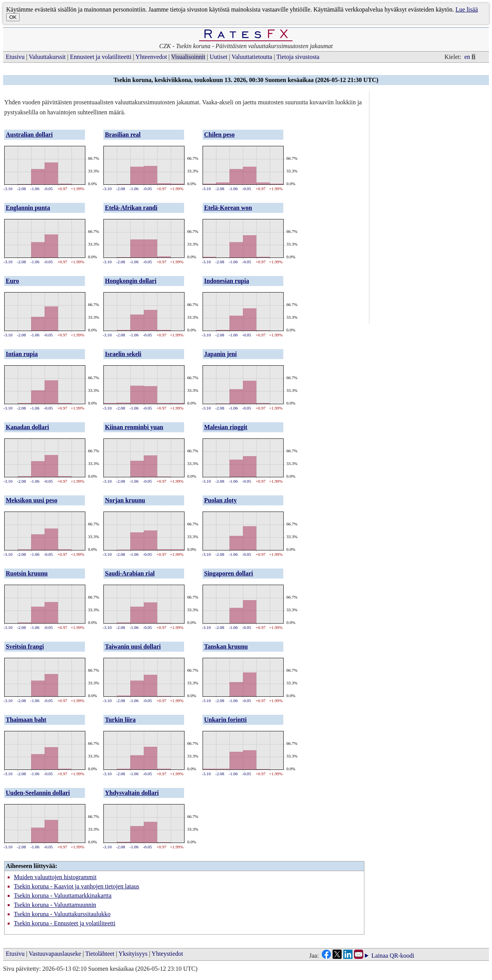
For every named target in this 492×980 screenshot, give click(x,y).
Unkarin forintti (225, 719)
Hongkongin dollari (130, 281)
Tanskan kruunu (226, 646)
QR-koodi (402, 955)
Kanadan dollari (27, 427)
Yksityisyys (133, 953)
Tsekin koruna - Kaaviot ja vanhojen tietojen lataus (76, 886)
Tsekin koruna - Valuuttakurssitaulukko (62, 914)
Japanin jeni (220, 354)
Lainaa (379, 956)
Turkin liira (120, 719)
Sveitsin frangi (25, 646)
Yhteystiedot (167, 953)
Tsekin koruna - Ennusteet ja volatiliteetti (64, 923)
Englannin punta (28, 207)
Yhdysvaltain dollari (132, 792)
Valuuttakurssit (47, 57)
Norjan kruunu (125, 500)
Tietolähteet (100, 953)
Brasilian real (123, 134)
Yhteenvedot (151, 57)
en (467, 57)
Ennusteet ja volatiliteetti (100, 57)
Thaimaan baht (26, 719)
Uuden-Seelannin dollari (38, 792)
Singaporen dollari (228, 573)
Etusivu (15, 57)
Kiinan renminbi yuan (134, 427)
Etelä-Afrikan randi (131, 207)
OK (13, 17)
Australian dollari (29, 134)
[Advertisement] (430, 206)
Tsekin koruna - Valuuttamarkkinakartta (62, 895)
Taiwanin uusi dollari (133, 646)
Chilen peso (219, 134)
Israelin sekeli (123, 354)
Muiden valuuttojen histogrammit (55, 877)
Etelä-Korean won (228, 207)
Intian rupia (22, 354)
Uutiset (218, 57)
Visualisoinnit (188, 57)
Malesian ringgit (225, 427)
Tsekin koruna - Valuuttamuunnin (55, 904)
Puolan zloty (220, 500)
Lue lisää (466, 9)
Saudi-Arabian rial (130, 573)
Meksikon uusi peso (31, 500)
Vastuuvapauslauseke (55, 953)
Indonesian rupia (226, 281)
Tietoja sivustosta (297, 57)
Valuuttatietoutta (251, 57)
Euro (12, 281)
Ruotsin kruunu (27, 573)
